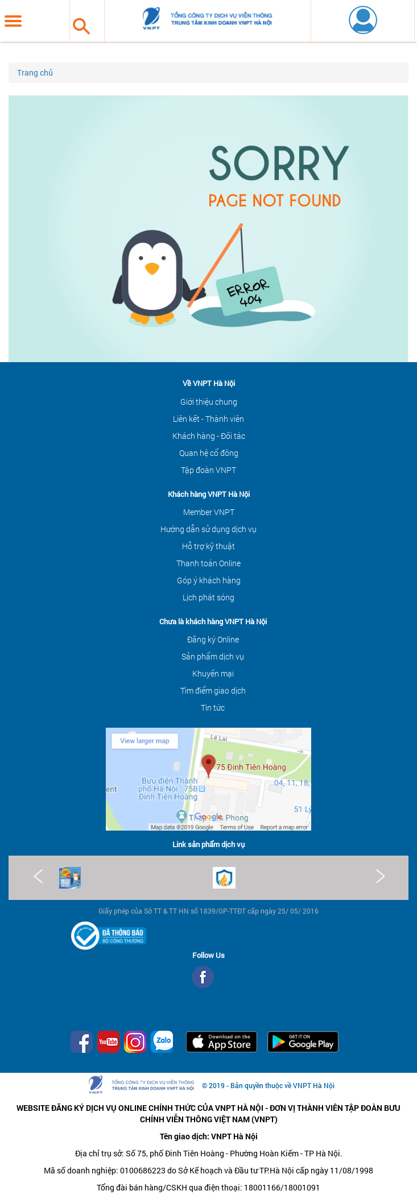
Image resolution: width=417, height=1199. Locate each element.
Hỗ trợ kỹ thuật (208, 546)
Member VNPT (208, 512)
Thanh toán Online (208, 563)
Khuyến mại (213, 673)
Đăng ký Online (213, 639)
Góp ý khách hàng (209, 580)
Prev (38, 876)
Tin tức (213, 707)
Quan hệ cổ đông (208, 452)
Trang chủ (35, 72)
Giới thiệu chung (208, 401)
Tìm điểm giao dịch (213, 690)
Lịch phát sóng (208, 597)
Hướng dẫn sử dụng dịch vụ (208, 529)
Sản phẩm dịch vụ (212, 656)
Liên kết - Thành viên (208, 418)
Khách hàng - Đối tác (208, 435)
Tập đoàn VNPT (208, 469)
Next (379, 876)
